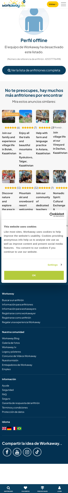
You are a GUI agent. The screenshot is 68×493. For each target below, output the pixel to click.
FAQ (4, 394)
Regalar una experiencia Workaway (21, 322)
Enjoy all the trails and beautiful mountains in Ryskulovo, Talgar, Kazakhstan (26, 149)
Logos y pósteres (11, 351)
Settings (53, 264)
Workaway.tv (9, 347)
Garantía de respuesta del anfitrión (21, 402)
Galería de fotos (11, 342)
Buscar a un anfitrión (13, 300)
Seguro (6, 398)
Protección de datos (13, 411)
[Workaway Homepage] (13, 3)
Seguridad (8, 389)
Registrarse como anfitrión (16, 317)
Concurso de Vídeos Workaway (19, 355)
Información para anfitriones (17, 304)
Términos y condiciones (15, 407)
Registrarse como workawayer (19, 313)
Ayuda (5, 385)
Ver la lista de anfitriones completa (34, 70)
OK (34, 275)
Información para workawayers (19, 308)
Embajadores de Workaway (17, 364)
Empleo (6, 369)
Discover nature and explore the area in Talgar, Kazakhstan (9, 205)
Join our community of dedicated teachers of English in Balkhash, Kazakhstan (43, 209)
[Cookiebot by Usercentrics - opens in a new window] (49, 215)
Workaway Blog (10, 338)
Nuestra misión (10, 360)
